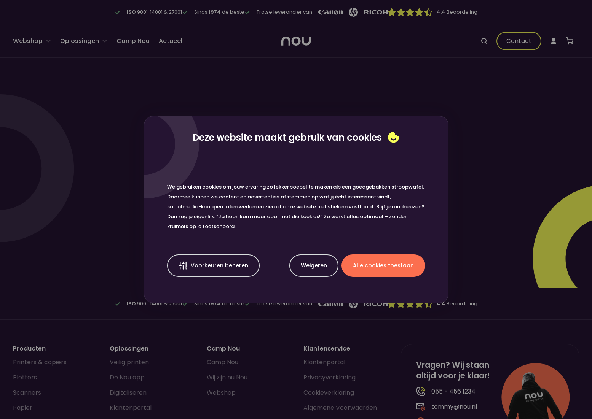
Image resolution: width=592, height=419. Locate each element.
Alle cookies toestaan (383, 265)
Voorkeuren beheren (213, 265)
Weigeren (314, 265)
